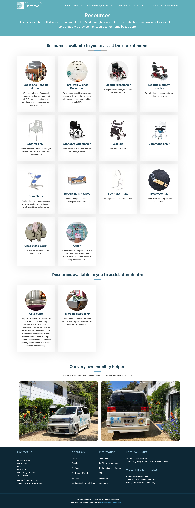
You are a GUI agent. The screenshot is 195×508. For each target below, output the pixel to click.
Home (68, 5)
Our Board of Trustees (81, 473)
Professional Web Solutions (112, 503)
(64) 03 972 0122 (31, 480)
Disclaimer (103, 478)
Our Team (76, 468)
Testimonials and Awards (110, 468)
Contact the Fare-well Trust (164, 5)
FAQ (113, 5)
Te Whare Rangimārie (97, 5)
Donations (103, 483)
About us (76, 463)
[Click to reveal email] (32, 483)
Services (78, 5)
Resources (103, 458)
